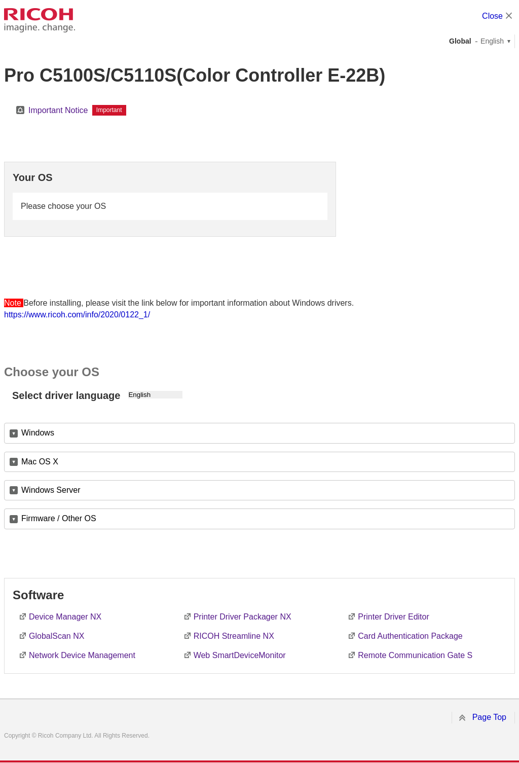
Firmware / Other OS (58, 518)
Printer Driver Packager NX (242, 616)
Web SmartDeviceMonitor (240, 655)
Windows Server (50, 490)
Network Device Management (82, 655)
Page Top (489, 717)
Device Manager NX (65, 616)
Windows (37, 432)
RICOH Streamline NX (234, 636)
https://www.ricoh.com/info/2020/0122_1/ (77, 314)
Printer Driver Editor (393, 616)
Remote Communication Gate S (415, 655)
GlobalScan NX (56, 636)
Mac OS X (39, 461)
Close (492, 16)
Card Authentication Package (410, 636)
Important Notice (58, 110)
